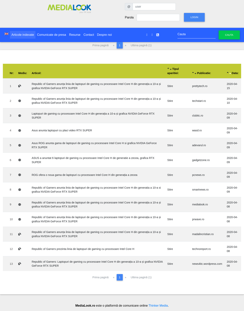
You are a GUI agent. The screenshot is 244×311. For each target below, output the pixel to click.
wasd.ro (197, 130)
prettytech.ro (199, 86)
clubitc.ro (197, 115)
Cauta (229, 34)
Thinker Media (158, 305)
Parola (129, 17)
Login (194, 17)
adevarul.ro (199, 145)
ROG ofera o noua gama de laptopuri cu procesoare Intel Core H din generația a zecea (84, 174)
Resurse (74, 34)
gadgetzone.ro (201, 160)
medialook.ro (200, 204)
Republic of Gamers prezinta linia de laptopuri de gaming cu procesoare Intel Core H (83, 248)
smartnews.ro (200, 189)
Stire (170, 86)
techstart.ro (199, 100)
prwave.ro (198, 219)
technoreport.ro (201, 248)
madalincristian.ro (203, 234)
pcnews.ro (198, 174)
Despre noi (104, 34)
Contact (88, 34)
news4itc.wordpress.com (207, 263)
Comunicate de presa (51, 34)
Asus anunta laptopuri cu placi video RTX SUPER (62, 130)
